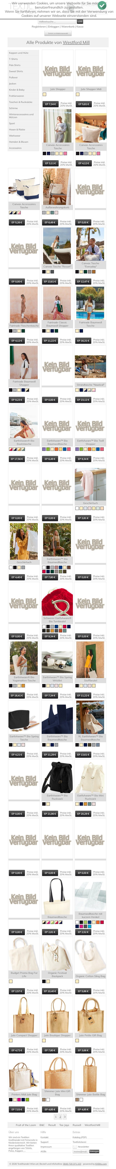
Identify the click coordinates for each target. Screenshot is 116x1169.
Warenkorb (67, 26)
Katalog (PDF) (80, 1137)
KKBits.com (101, 1163)
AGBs (43, 1151)
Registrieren (39, 26)
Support (44, 1142)
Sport (12, 123)
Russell (77, 1125)
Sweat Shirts (16, 71)
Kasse (80, 26)
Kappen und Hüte (18, 52)
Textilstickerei (79, 1142)
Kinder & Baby (17, 89)
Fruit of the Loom (26, 1125)
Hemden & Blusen (18, 141)
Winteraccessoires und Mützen (21, 116)
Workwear (14, 135)
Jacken (12, 83)
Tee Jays (64, 1125)
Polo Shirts (14, 65)
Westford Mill (92, 1125)
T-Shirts (13, 59)
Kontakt (44, 1137)
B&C (42, 1125)
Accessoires (15, 147)
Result (52, 1125)
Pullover (13, 77)
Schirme (13, 108)
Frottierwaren (16, 95)
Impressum (46, 1146)
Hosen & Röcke (17, 129)
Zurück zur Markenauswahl (58, 33)
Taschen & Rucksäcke (20, 102)
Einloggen (53, 26)
